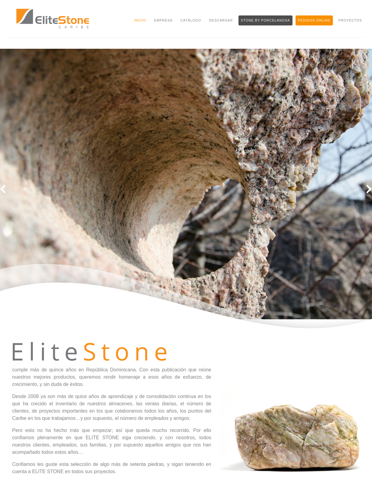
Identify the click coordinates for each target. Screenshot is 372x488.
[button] (3, 189)
